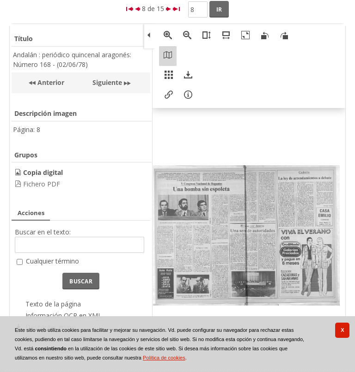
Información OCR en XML (63, 315)
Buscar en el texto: (43, 232)
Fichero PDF (41, 184)
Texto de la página (53, 304)
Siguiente (107, 82)
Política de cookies (164, 357)
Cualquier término (52, 261)
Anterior (50, 82)
